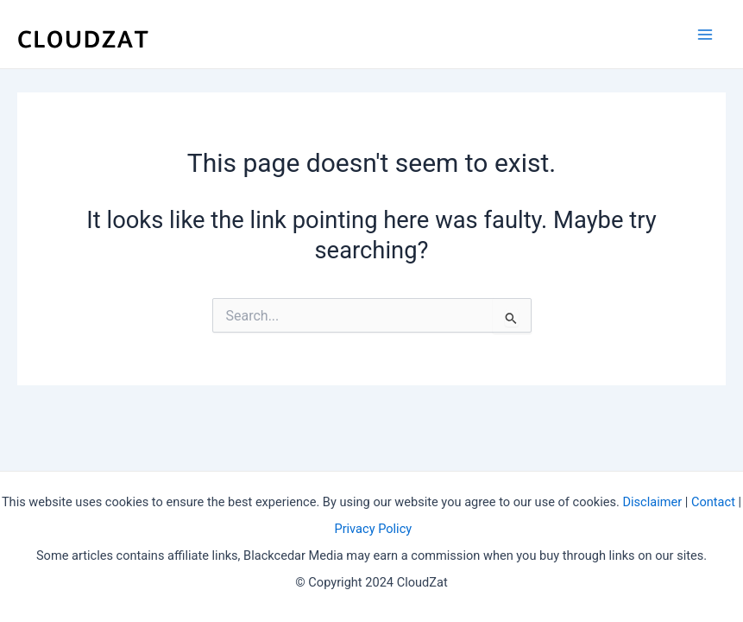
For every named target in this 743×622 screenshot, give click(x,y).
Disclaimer (652, 502)
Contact (713, 502)
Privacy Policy (373, 528)
